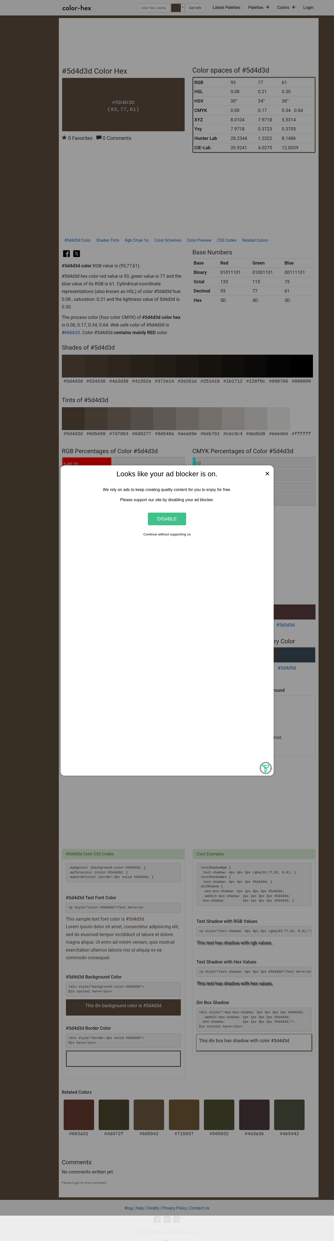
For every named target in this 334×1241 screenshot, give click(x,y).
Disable (167, 518)
